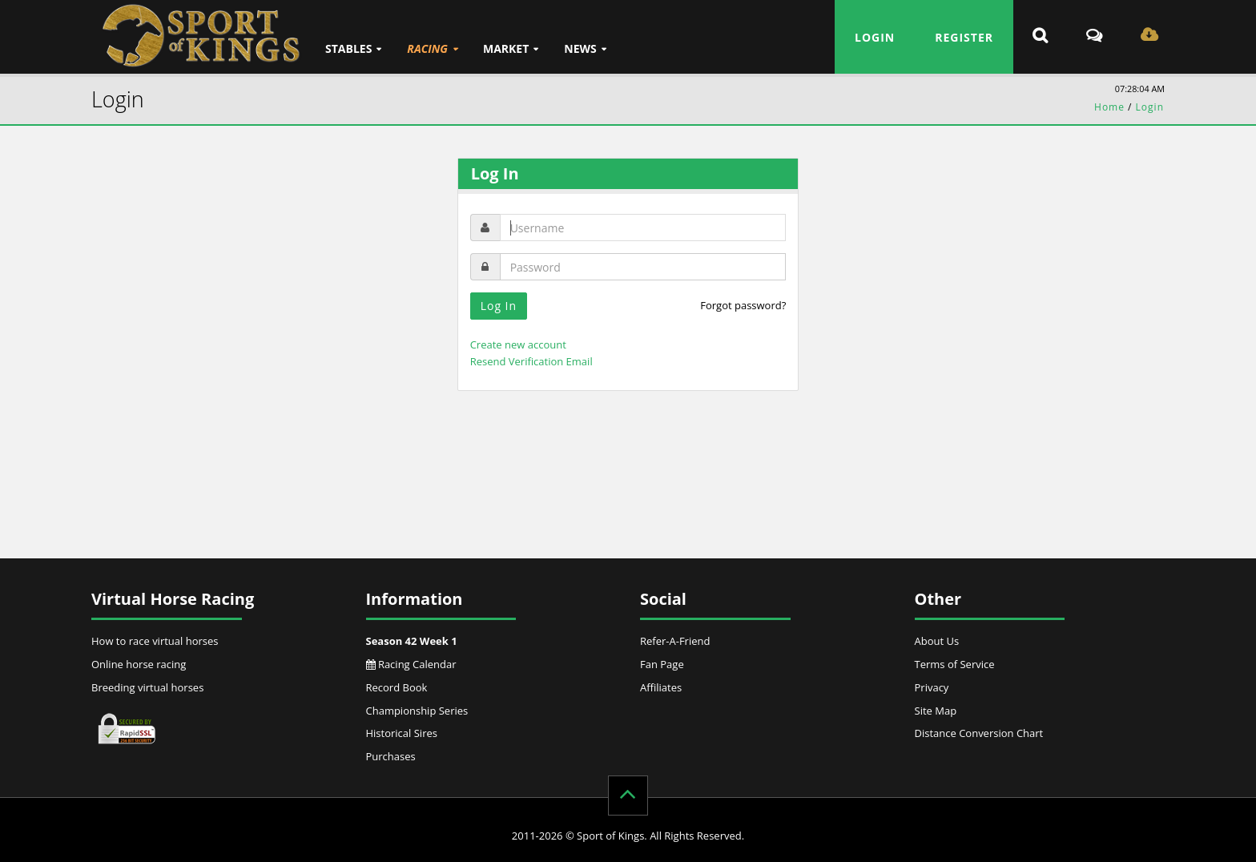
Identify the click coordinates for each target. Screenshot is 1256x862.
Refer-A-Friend (675, 641)
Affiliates (661, 687)
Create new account (518, 344)
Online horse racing (138, 664)
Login (875, 37)
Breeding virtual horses (147, 687)
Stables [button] (348, 48)
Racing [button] (427, 48)
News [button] (580, 48)
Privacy (932, 687)
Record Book (397, 687)
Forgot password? (743, 305)
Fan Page (662, 664)
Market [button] (506, 48)
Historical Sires (401, 733)
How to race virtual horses (155, 641)
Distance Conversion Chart (979, 733)
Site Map (936, 710)
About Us (937, 641)
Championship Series (417, 710)
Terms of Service (955, 664)
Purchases (391, 756)
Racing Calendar (411, 664)
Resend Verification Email (531, 361)
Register (964, 37)
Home (1109, 107)
